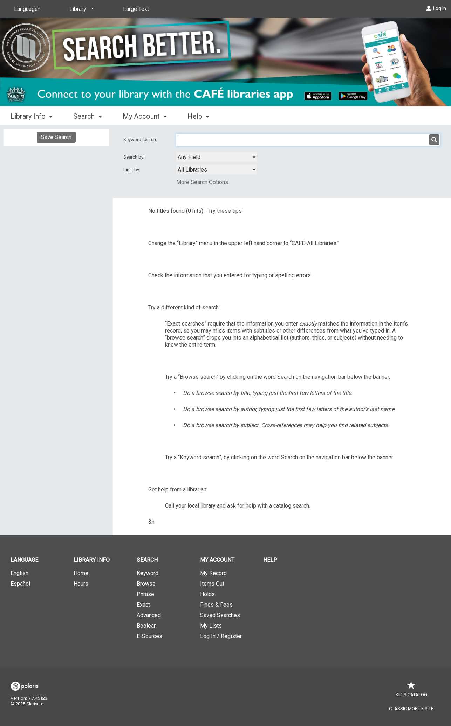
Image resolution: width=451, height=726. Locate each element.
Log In (439, 8)
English (19, 573)
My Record (213, 573)
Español (20, 583)
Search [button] (87, 116)
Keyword (147, 573)
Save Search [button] (56, 137)
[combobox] (216, 157)
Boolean (147, 625)
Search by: (134, 157)
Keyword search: (140, 139)
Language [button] (24, 560)
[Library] (80, 9)
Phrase (145, 594)
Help (270, 560)
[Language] (26, 9)
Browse (146, 583)
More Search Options (202, 182)
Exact (143, 604)
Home (81, 573)
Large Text (136, 9)
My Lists (211, 625)
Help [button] (198, 116)
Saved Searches (220, 615)
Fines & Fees (216, 604)
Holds (207, 594)
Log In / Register (221, 636)
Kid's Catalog (411, 691)
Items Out (212, 583)
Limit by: (132, 169)
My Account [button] (144, 116)
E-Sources (149, 636)
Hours (81, 583)
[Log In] (428, 8)
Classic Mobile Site (411, 708)
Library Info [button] (31, 116)
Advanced (149, 615)
